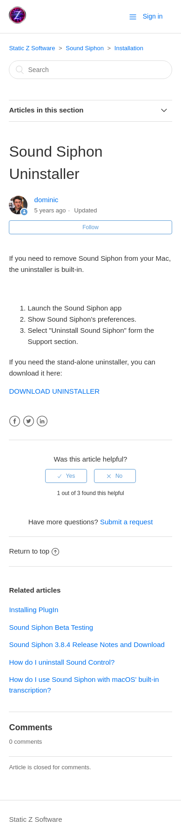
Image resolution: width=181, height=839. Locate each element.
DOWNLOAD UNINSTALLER (54, 391)
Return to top (34, 551)
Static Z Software (32, 48)
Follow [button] (90, 227)
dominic (46, 200)
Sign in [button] (153, 16)
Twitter (28, 421)
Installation (128, 48)
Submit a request (126, 522)
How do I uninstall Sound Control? (61, 662)
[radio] (66, 476)
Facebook (14, 421)
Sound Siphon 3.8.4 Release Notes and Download (86, 644)
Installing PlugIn (33, 610)
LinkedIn (42, 421)
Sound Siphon (85, 48)
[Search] (90, 69)
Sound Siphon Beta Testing (51, 627)
